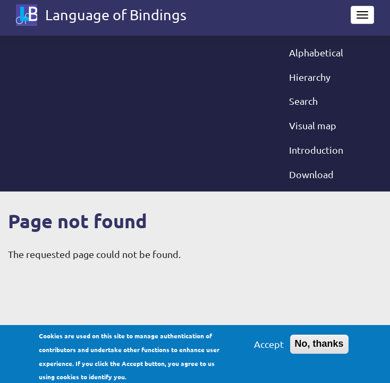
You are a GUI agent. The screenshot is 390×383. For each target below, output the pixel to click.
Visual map (312, 125)
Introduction (316, 149)
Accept (269, 347)
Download (311, 174)
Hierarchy (309, 76)
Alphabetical (316, 52)
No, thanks (319, 347)
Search (303, 100)
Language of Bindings (115, 14)
